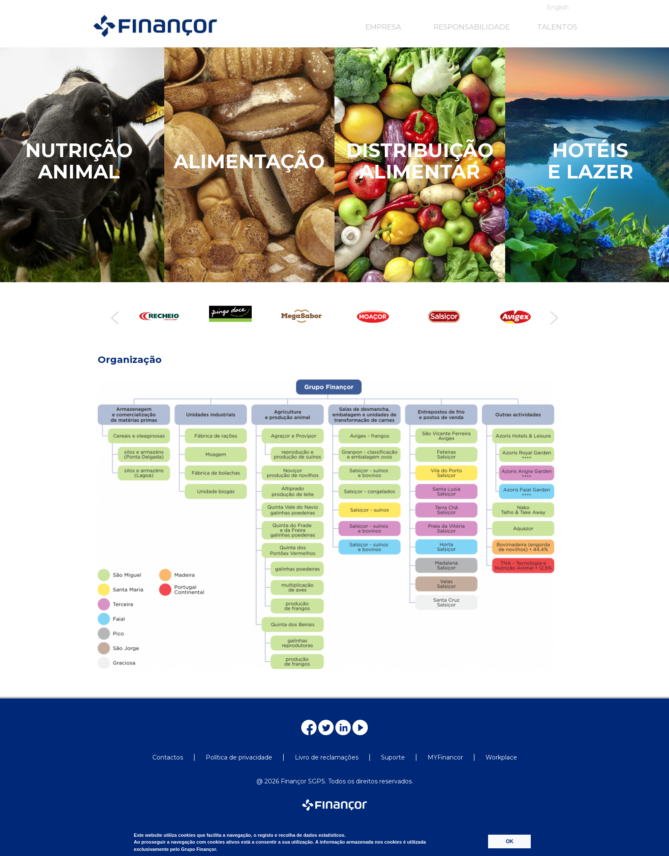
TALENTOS (557, 27)
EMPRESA (383, 27)
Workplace (501, 757)
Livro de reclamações (326, 757)
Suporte (393, 757)
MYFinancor (445, 757)
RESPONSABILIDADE (471, 27)
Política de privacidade (239, 757)
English (558, 7)
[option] (156, 316)
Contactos (167, 757)
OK (509, 841)
